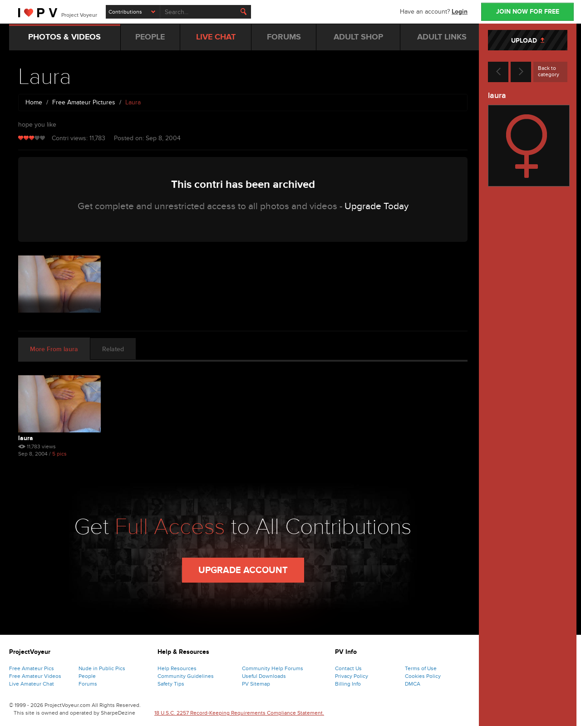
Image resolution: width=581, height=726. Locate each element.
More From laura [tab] (54, 349)
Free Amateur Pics (31, 668)
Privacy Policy (351, 676)
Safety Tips (171, 684)
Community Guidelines (186, 676)
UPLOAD (527, 40)
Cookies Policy (423, 676)
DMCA (412, 684)
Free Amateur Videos (35, 676)
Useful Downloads (264, 676)
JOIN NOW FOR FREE (527, 11)
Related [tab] (113, 349)
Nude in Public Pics (102, 668)
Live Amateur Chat (31, 684)
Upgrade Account (243, 570)
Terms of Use (421, 668)
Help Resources (177, 668)
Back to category (548, 71)
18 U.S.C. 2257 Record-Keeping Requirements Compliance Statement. (239, 713)
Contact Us (348, 668)
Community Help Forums (272, 668)
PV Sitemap (256, 684)
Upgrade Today (377, 206)
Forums (88, 684)
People (87, 676)
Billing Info (348, 684)
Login (460, 11)
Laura (25, 438)
